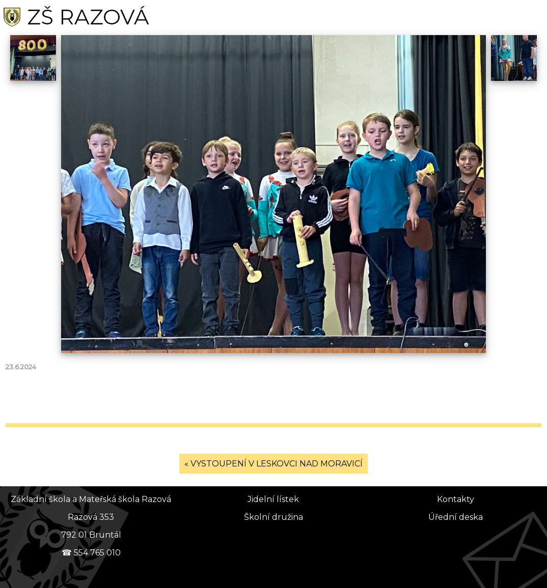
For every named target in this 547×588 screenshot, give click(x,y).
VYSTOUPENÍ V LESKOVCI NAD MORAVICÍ (276, 463)
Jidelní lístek (273, 499)
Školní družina (273, 517)
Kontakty (455, 499)
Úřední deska (455, 517)
